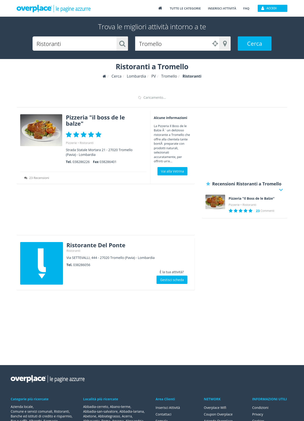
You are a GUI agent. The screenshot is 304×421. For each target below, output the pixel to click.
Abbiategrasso (109, 416)
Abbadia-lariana (131, 411)
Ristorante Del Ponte (95, 245)
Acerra (127, 416)
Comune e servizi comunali (31, 411)
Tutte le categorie (185, 8)
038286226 (81, 161)
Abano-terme (120, 406)
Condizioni (260, 407)
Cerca (254, 43)
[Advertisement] (106, 211)
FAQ (246, 8)
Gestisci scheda (172, 279)
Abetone (89, 416)
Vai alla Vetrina (172, 171)
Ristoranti (86, 143)
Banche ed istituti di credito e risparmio (41, 416)
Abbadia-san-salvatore (100, 411)
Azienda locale (22, 406)
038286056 (81, 265)
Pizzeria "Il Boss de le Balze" (252, 198)
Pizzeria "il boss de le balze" (95, 120)
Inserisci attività (222, 8)
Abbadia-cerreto (95, 406)
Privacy (257, 414)
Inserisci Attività (168, 407)
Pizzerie (71, 143)
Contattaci (163, 414)
